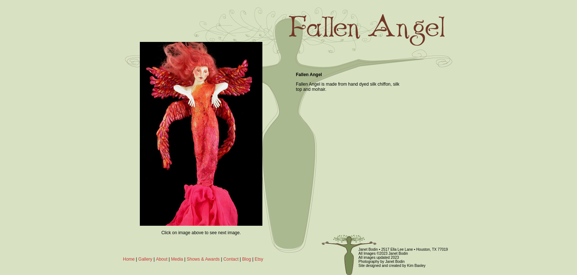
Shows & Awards (203, 259)
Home (129, 259)
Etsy (259, 259)
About (161, 259)
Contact (230, 259)
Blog (246, 259)
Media (177, 259)
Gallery (145, 259)
